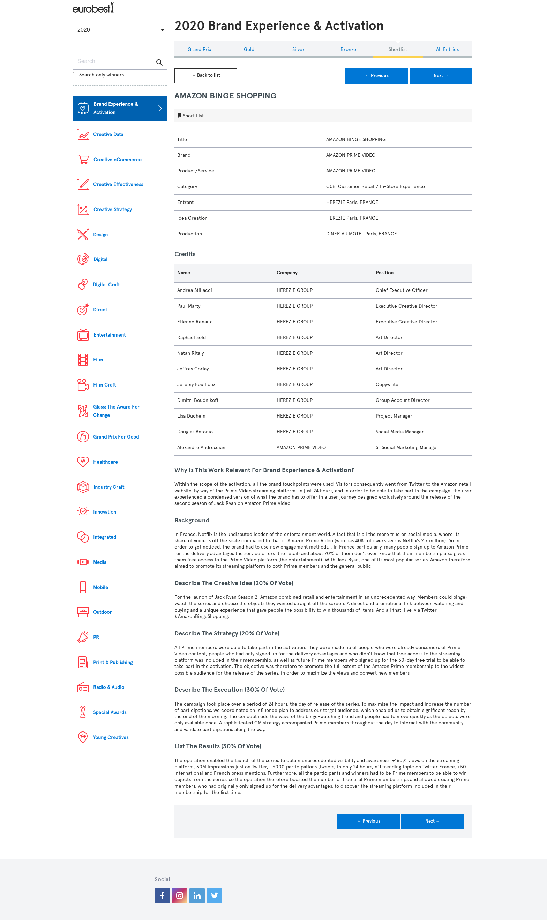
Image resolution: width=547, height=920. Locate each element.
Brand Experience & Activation (115, 108)
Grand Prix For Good (116, 437)
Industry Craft (108, 487)
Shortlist (398, 49)
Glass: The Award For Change (116, 411)
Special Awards (109, 712)
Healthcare (105, 462)
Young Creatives (110, 738)
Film (98, 360)
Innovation (104, 512)
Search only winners (98, 75)
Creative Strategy (112, 210)
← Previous (377, 76)
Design (100, 235)
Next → (441, 76)
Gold (249, 49)
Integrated (104, 537)
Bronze (348, 49)
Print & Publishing (113, 662)
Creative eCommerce (117, 160)
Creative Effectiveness (118, 184)
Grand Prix (199, 49)
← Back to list (206, 75)
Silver (298, 49)
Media (99, 562)
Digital (100, 260)
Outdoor (102, 612)
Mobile (100, 587)
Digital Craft (106, 285)
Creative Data (108, 135)
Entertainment (109, 335)
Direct (100, 310)
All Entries (447, 49)
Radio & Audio (108, 687)
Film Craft (104, 385)
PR (96, 637)
